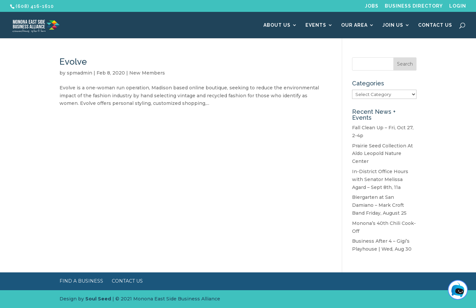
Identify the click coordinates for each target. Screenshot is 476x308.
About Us (277, 25)
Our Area (354, 25)
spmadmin (79, 73)
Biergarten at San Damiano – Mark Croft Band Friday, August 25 (379, 205)
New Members (147, 73)
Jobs (371, 6)
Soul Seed (98, 299)
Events (315, 25)
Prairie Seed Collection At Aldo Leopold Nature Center (382, 154)
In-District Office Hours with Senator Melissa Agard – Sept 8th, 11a (380, 179)
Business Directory (414, 6)
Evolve (73, 62)
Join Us (392, 25)
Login (457, 6)
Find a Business (81, 281)
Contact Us (435, 25)
